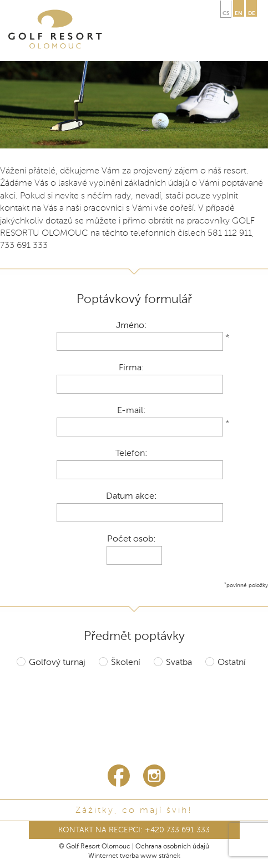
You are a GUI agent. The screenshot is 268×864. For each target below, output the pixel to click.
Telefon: (131, 453)
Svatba (179, 662)
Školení (125, 662)
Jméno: (131, 325)
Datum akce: (131, 496)
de (251, 13)
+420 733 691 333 (177, 830)
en (238, 13)
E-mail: (131, 410)
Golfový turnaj (57, 662)
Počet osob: (131, 539)
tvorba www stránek (150, 856)
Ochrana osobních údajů (172, 846)
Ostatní (232, 662)
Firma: (131, 368)
